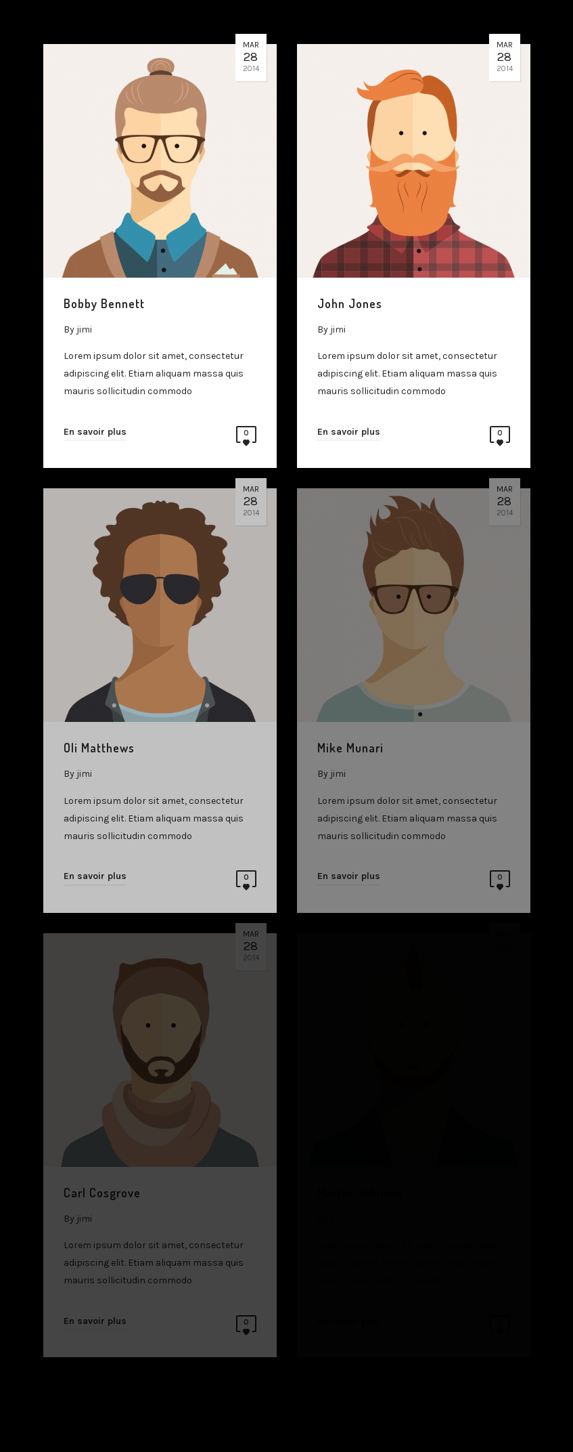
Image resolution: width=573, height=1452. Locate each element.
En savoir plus (95, 431)
